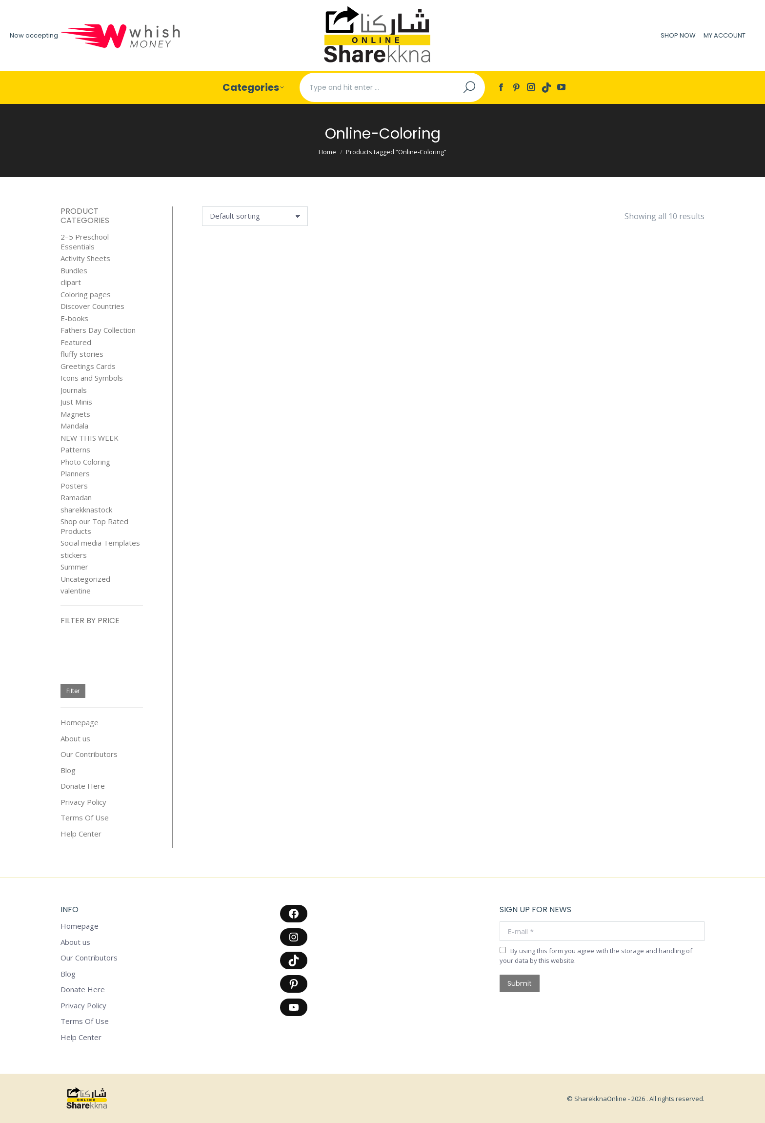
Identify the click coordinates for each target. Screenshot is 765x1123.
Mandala (74, 425)
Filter (73, 691)
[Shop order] (255, 216)
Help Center (80, 833)
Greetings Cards (88, 366)
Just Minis (76, 402)
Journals (73, 390)
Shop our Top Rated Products (94, 526)
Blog (68, 770)
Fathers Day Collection (98, 330)
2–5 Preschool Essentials (84, 241)
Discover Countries (92, 306)
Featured (75, 342)
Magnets (75, 414)
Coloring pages (85, 294)
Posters (74, 485)
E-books (74, 318)
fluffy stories (81, 354)
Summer (74, 567)
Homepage (79, 722)
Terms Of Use (84, 817)
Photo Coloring (85, 462)
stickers (73, 555)
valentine (75, 590)
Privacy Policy (83, 802)
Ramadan (76, 497)
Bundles (73, 270)
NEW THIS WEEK (89, 438)
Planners (75, 473)
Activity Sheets (85, 258)
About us (75, 738)
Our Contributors (89, 754)
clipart (70, 282)
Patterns (75, 449)
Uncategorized (85, 579)
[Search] (392, 87)
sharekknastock (86, 509)
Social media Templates (100, 543)
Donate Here (82, 786)
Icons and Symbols (91, 378)
